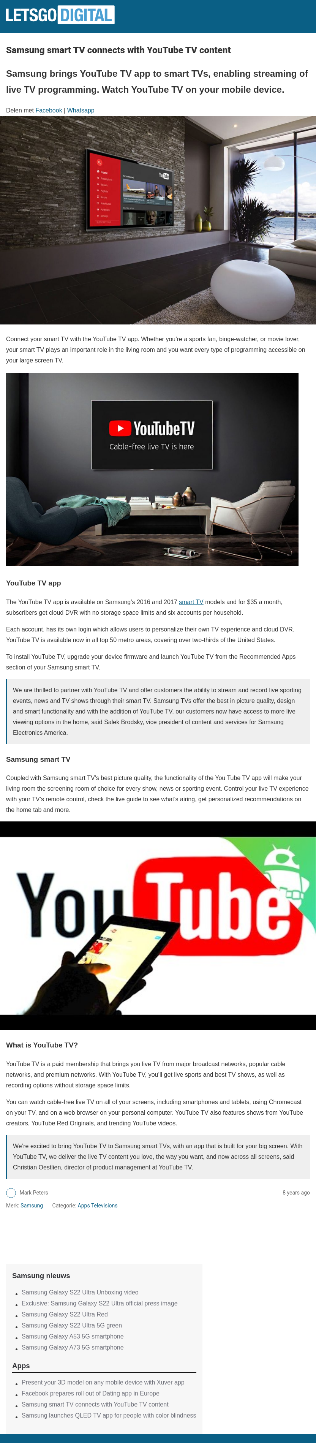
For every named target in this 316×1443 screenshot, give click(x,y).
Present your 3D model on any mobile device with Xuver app (103, 1382)
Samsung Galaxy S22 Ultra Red (65, 1314)
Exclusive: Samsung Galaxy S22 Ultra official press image (100, 1303)
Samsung (32, 1205)
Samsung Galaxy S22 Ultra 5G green (72, 1325)
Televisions (104, 1205)
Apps (84, 1205)
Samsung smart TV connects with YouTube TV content (95, 1404)
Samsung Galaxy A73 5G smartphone (73, 1347)
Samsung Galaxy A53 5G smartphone (73, 1336)
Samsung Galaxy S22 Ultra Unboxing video (80, 1292)
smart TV (191, 602)
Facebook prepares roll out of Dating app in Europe (91, 1393)
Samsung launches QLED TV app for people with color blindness (109, 1415)
